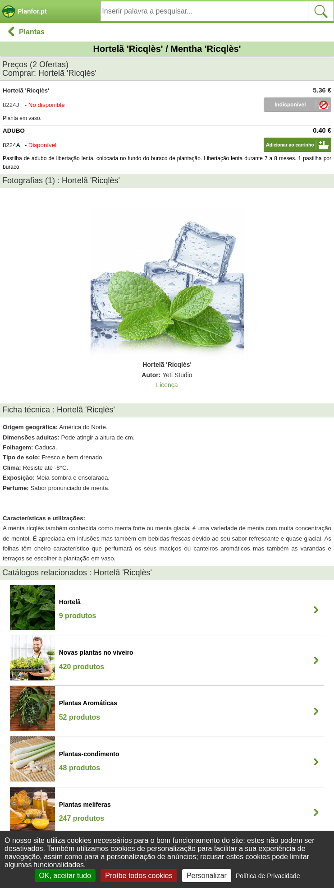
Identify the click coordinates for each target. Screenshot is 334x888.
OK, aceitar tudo (65, 875)
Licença (167, 384)
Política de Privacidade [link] (268, 875)
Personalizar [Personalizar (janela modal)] (207, 875)
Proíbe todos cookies (138, 875)
